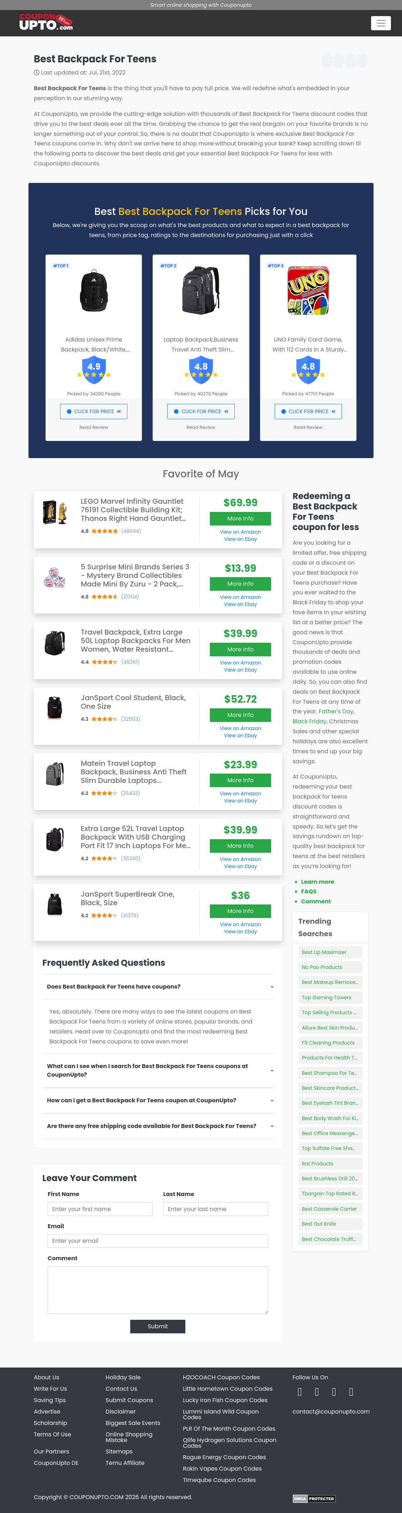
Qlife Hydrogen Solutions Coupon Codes (229, 1443)
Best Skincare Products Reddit (339, 1088)
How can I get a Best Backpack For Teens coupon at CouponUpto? (141, 1100)
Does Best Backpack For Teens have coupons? (113, 987)
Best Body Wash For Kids (332, 1118)
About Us (46, 1377)
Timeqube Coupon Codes (219, 1480)
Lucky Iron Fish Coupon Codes (225, 1400)
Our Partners (51, 1451)
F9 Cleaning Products (328, 1042)
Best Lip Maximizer (324, 952)
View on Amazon (240, 531)
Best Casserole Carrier (329, 1208)
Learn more (317, 882)
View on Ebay (240, 539)
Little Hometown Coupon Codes (228, 1389)
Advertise (47, 1411)
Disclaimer (121, 1411)
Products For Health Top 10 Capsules (347, 1057)
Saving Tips (50, 1400)
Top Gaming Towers (326, 997)
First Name (63, 1194)
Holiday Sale (123, 1377)
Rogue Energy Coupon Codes (224, 1457)
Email (56, 1226)
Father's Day (336, 711)
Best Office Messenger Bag (335, 1133)
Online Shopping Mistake (129, 1437)
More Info (240, 518)
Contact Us (121, 1389)
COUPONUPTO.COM (96, 1497)
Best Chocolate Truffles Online (339, 1239)
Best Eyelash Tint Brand (330, 1103)
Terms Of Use (52, 1434)
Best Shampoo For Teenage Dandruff (347, 1073)
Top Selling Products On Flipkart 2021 (347, 1012)
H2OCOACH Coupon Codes (221, 1377)
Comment (62, 1258)
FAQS (309, 891)
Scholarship (50, 1423)
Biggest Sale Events (133, 1423)
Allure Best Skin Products (332, 1027)
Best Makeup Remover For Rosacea (345, 982)
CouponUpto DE (56, 1463)
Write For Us (50, 1389)
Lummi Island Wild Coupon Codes (221, 1414)
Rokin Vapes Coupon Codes (222, 1469)
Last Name (178, 1194)
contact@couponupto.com (331, 1411)
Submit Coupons (129, 1400)
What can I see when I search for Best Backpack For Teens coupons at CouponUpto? (147, 1070)
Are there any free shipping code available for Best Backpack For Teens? (151, 1126)
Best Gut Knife (319, 1223)
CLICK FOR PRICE (94, 411)
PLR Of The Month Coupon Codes (229, 1429)
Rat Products (317, 1163)
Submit (158, 1326)
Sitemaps (119, 1451)
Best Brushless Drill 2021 (330, 1178)
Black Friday (310, 721)
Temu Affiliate (125, 1463)
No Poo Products (322, 967)
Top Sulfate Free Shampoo (334, 1148)
